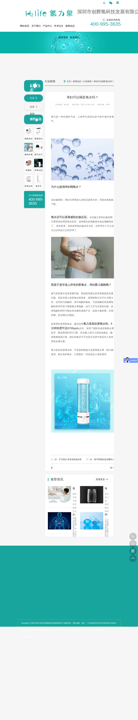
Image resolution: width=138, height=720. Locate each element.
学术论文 (58, 26)
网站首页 (24, 26)
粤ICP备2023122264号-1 (74, 630)
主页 (69, 81)
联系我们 (74, 37)
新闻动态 (70, 28)
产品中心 (47, 26)
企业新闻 (33, 110)
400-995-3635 (133, 536)
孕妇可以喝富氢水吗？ (104, 81)
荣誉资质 (63, 37)
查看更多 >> (102, 479)
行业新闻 (33, 101)
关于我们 (36, 26)
